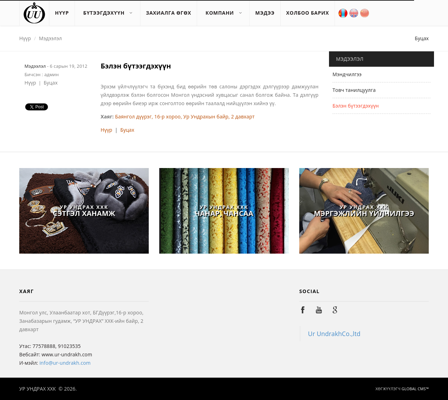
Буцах (422, 38)
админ (51, 74)
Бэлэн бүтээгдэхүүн (355, 105)
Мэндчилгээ (347, 74)
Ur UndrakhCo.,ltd (334, 333)
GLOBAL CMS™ (414, 388)
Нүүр (25, 38)
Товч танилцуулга (354, 90)
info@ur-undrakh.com (65, 362)
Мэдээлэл (50, 38)
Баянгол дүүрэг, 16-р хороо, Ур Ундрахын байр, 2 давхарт (185, 116)
